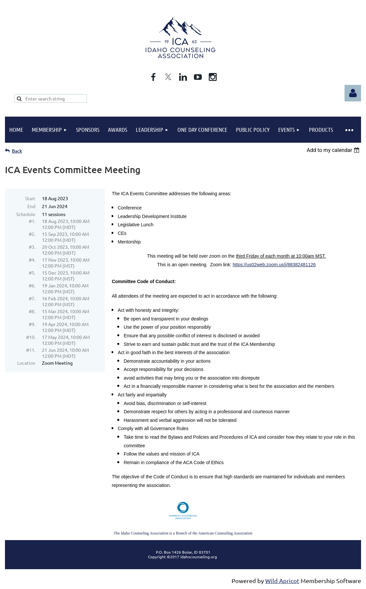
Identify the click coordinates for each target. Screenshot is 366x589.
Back (17, 151)
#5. (32, 273)
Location (26, 363)
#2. (32, 234)
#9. (32, 324)
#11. (30, 350)
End (31, 206)
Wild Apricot (282, 580)
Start (30, 198)
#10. (30, 337)
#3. (32, 247)
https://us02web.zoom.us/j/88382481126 (274, 264)
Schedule (25, 214)
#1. (32, 221)
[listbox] (334, 150)
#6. (32, 285)
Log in (353, 93)
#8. (32, 311)
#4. (32, 260)
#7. (32, 298)
